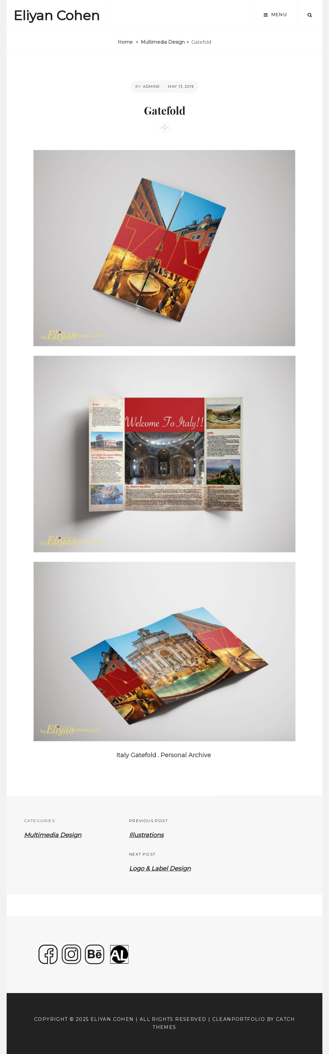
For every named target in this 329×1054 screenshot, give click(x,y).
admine (151, 86)
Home (126, 42)
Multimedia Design (163, 42)
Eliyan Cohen (56, 15)
